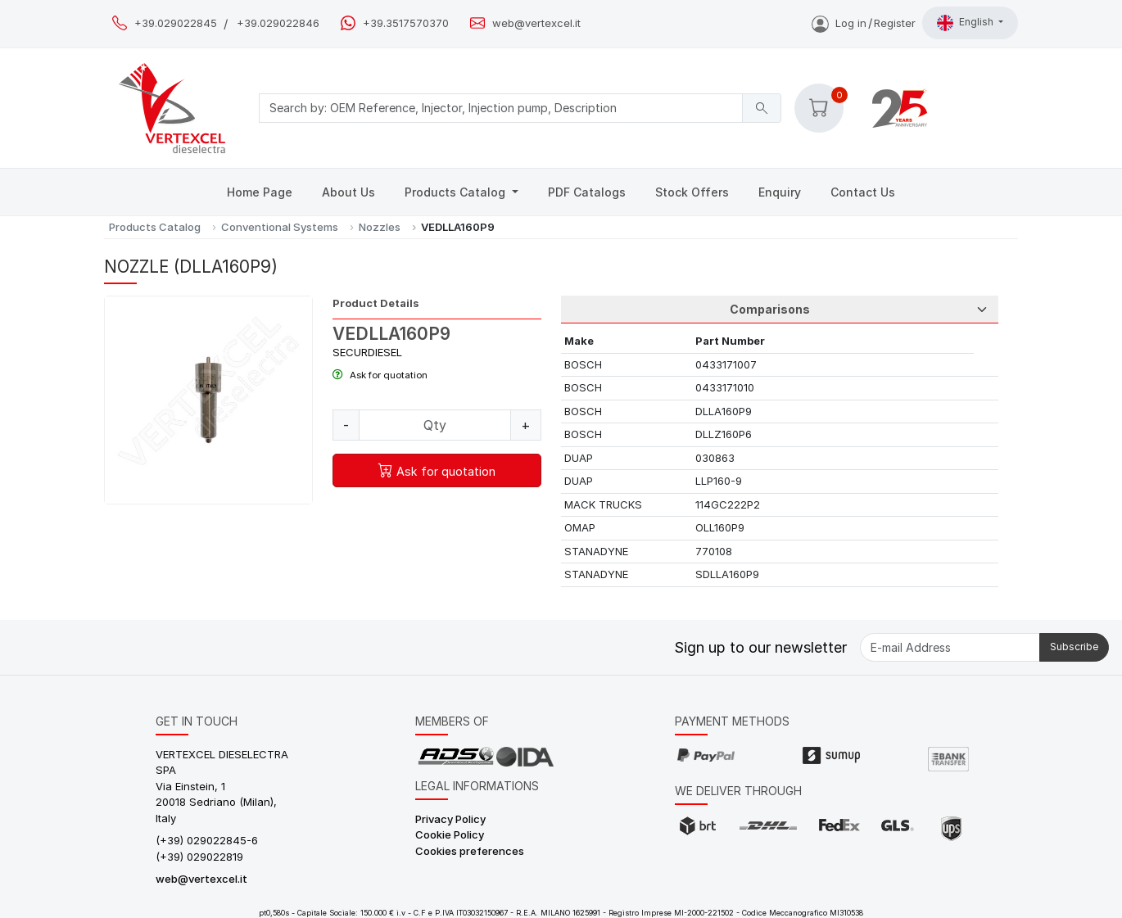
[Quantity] (435, 425)
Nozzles (379, 226)
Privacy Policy (450, 818)
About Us (348, 192)
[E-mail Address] (950, 647)
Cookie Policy (449, 834)
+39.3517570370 (406, 23)
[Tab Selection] (779, 309)
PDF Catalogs (587, 192)
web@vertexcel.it (536, 23)
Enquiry (779, 192)
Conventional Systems (279, 226)
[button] (819, 108)
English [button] (966, 23)
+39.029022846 (278, 23)
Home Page (259, 192)
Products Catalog (457, 192)
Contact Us (862, 192)
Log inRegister (864, 22)
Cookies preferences (469, 850)
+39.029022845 (175, 23)
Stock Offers (692, 192)
